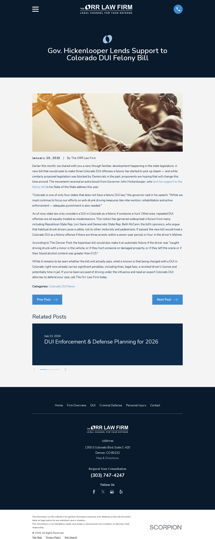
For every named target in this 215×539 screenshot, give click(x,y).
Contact (155, 405)
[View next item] (65, 369)
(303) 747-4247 (108, 475)
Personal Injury (136, 405)
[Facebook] (94, 492)
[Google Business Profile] (112, 492)
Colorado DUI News (62, 286)
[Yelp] (121, 492)
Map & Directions (107, 458)
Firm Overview (76, 405)
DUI (93, 405)
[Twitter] (103, 492)
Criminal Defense (111, 405)
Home (59, 405)
